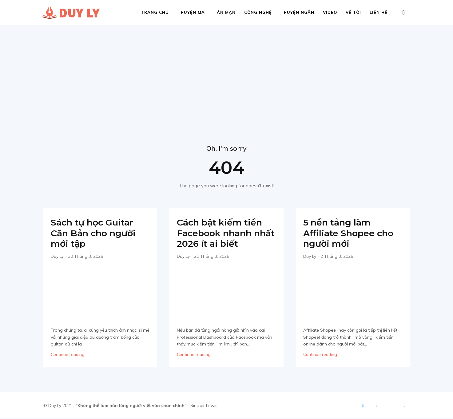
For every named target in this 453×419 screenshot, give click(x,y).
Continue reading (68, 355)
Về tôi (353, 12)
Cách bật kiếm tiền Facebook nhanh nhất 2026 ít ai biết (221, 233)
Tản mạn (224, 12)
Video (330, 12)
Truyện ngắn (297, 12)
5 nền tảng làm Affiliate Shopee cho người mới (350, 233)
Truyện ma (191, 12)
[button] (403, 13)
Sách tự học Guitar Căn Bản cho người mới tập (95, 233)
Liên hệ (378, 12)
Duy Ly (57, 256)
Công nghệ (258, 12)
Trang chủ (155, 12)
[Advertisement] (226, 71)
